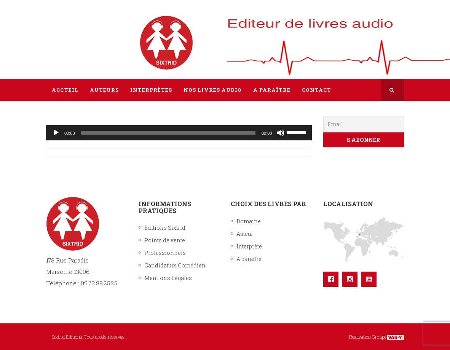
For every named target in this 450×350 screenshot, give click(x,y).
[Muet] (280, 133)
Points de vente (164, 240)
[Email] (363, 124)
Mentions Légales (168, 278)
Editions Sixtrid (164, 227)
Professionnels (165, 252)
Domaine (248, 221)
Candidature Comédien (175, 265)
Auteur (244, 233)
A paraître (249, 258)
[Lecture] (56, 133)
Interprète (249, 246)
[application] (179, 132)
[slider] (168, 133)
